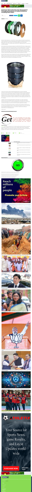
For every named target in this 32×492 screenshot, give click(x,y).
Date (2, 15)
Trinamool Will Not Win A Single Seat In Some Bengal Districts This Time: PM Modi (15, 349)
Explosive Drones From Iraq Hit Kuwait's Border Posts (11, 224)
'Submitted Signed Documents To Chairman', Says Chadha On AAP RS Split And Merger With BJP (16, 369)
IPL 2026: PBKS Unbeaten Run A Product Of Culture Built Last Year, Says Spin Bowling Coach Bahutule (15, 411)
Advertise (3, 486)
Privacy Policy (3, 484)
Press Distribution (9, 3)
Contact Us (3, 485)
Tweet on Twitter (15, 15)
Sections (27, 3)
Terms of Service (4, 483)
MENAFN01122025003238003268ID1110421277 (9, 111)
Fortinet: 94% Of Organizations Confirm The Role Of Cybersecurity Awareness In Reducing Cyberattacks (16, 388)
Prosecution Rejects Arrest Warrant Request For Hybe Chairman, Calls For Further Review (15, 288)
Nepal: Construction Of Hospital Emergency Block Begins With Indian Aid (15, 254)
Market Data (15, 3)
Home (2, 3)
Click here (7, 479)
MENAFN (3, 18)
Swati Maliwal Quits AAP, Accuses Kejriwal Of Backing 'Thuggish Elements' (15, 311)
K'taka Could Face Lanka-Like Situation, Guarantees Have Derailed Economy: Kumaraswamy (15, 272)
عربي (17, 2)
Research (19, 3)
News (4, 3)
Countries (23, 3)
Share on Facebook (11, 15)
